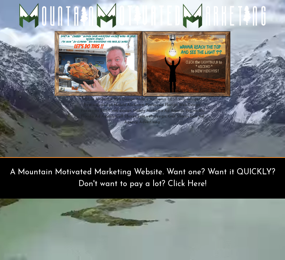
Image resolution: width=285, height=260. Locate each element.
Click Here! (187, 184)
